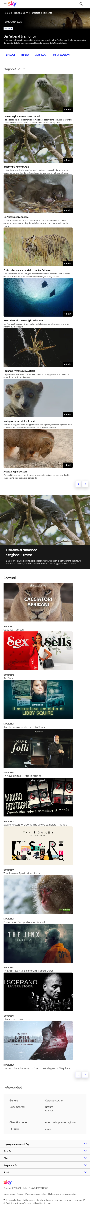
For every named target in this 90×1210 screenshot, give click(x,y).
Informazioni (61, 54)
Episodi (10, 54)
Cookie (20, 1194)
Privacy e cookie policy (35, 1194)
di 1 (12, 69)
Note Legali (9, 1194)
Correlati (41, 54)
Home (7, 12)
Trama (25, 54)
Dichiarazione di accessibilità (61, 1194)
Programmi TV (21, 12)
